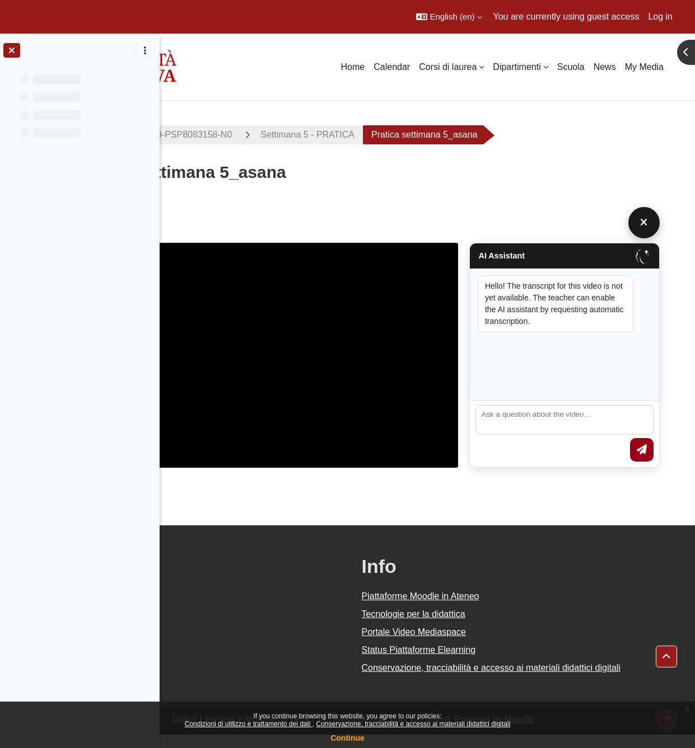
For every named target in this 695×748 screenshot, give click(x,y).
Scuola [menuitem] (571, 67)
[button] (448, 17)
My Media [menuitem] (644, 67)
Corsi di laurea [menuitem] (448, 67)
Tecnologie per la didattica (487, 614)
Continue (347, 737)
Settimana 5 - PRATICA (433, 134)
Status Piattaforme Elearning (493, 650)
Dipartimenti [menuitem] (516, 67)
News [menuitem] (605, 67)
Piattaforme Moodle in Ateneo (494, 596)
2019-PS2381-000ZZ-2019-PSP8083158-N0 (269, 134)
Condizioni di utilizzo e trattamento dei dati (248, 724)
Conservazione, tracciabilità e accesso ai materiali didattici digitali (413, 724)
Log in (660, 16)
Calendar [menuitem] (392, 67)
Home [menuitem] (353, 67)
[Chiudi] (666, 222)
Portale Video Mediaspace (488, 632)
